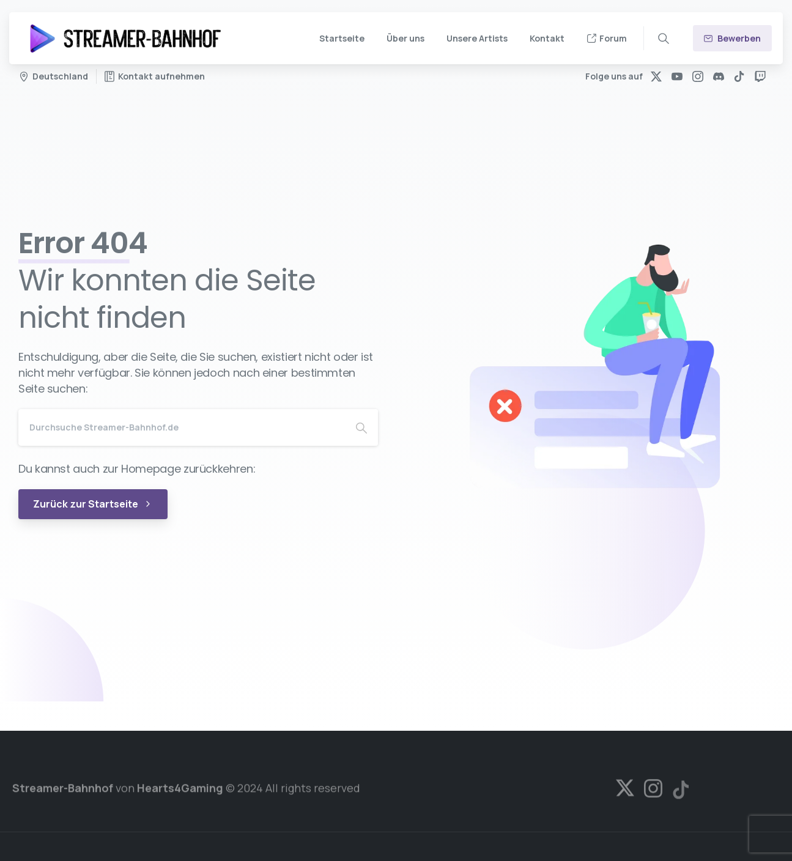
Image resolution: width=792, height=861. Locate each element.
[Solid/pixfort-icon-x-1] (625, 792)
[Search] (181, 427)
